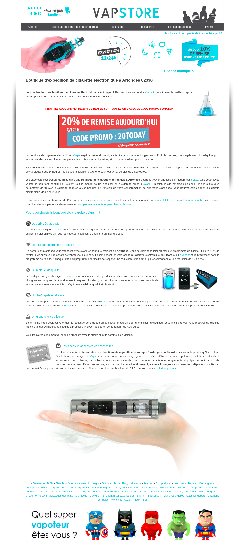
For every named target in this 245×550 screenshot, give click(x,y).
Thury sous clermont (127, 487)
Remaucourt (68, 487)
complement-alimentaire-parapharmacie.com (104, 204)
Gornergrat (205, 483)
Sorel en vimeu (77, 483)
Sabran (141, 495)
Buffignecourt (129, 491)
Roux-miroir (141, 499)
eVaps (76, 155)
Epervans (84, 487)
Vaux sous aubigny (61, 491)
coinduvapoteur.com (168, 368)
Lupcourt (197, 487)
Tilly (201, 491)
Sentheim (191, 491)
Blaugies (61, 483)
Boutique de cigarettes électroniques (74, 26)
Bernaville (39, 483)
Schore (144, 491)
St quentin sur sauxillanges (118, 495)
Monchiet (116, 499)
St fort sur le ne (111, 483)
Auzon (127, 499)
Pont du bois (167, 487)
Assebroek (183, 487)
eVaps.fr (150, 92)
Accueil (32, 26)
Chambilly (213, 495)
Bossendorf (154, 495)
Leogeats (211, 491)
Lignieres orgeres (174, 495)
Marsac (153, 487)
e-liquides (118, 26)
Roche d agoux (50, 487)
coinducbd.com (103, 200)
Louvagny (93, 483)
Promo (209, 26)
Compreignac (163, 483)
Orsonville (211, 487)
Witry (144, 487)
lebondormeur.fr (192, 200)
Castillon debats (195, 495)
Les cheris (180, 483)
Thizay (43, 491)
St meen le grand (102, 487)
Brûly (50, 483)
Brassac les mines (161, 491)
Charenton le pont (36, 495)
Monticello (81, 495)
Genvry (178, 491)
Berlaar (192, 483)
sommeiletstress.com (166, 200)
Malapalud (33, 487)
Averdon (148, 483)
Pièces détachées (179, 26)
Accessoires (146, 26)
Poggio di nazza (131, 483)
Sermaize (103, 499)
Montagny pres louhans (88, 491)
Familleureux (111, 491)
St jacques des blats (61, 495)
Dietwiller (95, 495)
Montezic (32, 491)
